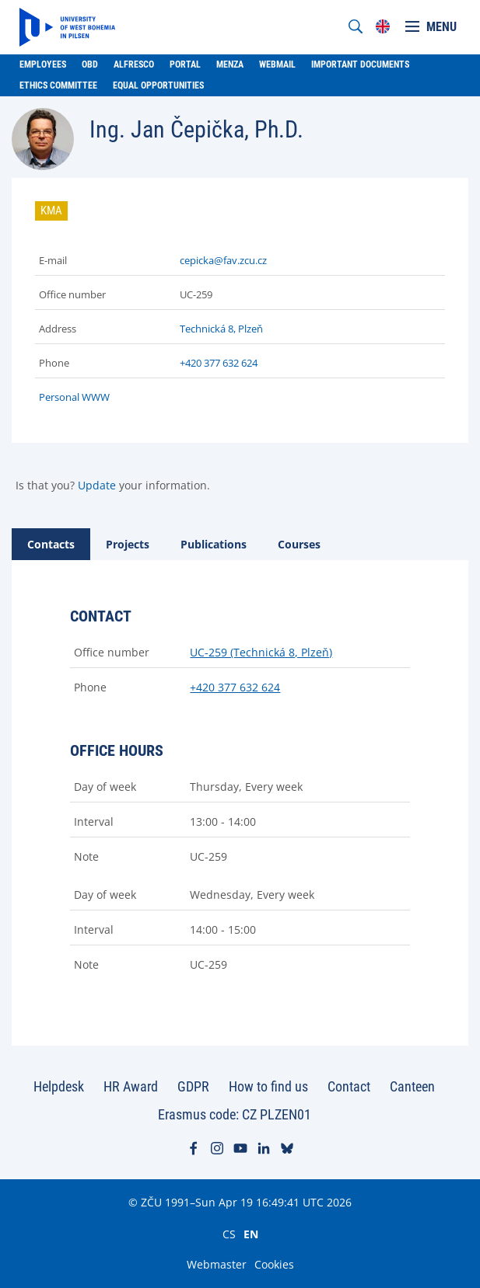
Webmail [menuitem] (277, 64)
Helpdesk (58, 1086)
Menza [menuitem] (230, 64)
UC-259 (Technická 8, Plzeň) (261, 652)
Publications (213, 544)
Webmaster (217, 1264)
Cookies (274, 1264)
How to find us (268, 1086)
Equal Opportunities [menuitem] (158, 85)
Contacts (51, 544)
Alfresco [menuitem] (134, 64)
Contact (349, 1086)
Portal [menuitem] (185, 64)
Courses (299, 544)
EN (251, 1234)
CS (229, 1234)
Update (97, 485)
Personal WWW (74, 397)
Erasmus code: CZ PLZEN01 (234, 1114)
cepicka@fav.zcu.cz (223, 260)
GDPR (193, 1086)
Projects (127, 544)
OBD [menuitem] (90, 64)
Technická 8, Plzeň (221, 329)
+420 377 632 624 (219, 363)
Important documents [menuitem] (360, 64)
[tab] (51, 544)
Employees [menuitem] (42, 64)
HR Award (130, 1086)
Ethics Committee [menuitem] (58, 85)
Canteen (412, 1086)
